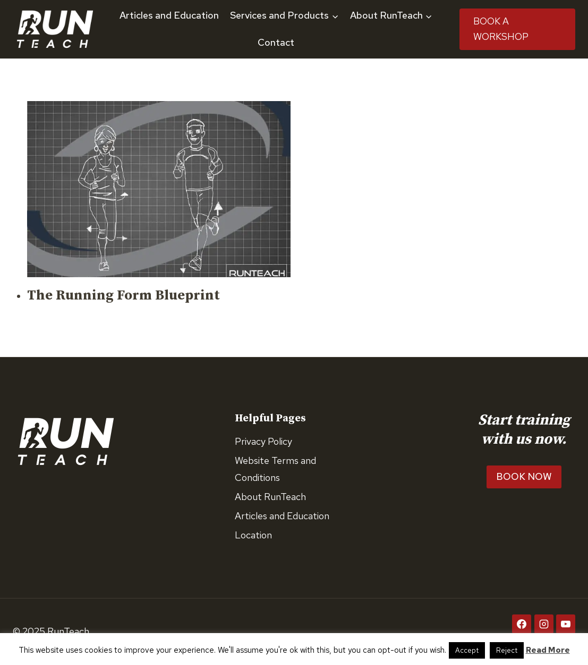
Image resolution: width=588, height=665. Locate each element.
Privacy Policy (263, 441)
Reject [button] (506, 650)
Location (253, 535)
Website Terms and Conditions (275, 469)
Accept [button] (467, 650)
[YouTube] (565, 624)
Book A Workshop (501, 29)
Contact (276, 42)
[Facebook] (521, 624)
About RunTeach (270, 497)
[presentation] (159, 189)
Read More (548, 650)
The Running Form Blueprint (123, 295)
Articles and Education (169, 15)
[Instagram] (543, 624)
